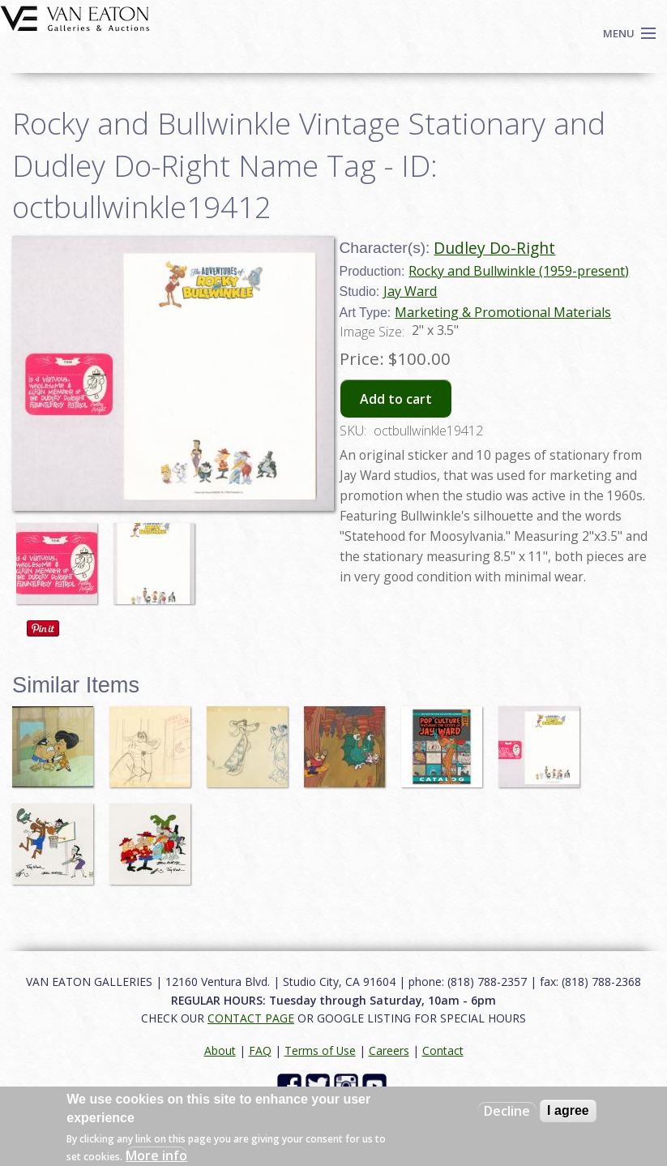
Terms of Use (320, 1050)
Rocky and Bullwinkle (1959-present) (518, 271)
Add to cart (396, 399)
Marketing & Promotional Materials (503, 312)
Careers (389, 1050)
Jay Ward (410, 291)
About (220, 1050)
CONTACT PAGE (250, 1018)
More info (156, 1155)
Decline (507, 1111)
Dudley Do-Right (494, 248)
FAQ (260, 1050)
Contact (443, 1050)
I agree (568, 1110)
